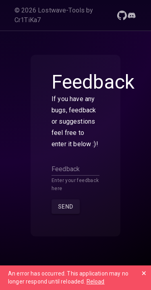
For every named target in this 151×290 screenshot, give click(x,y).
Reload (96, 281)
